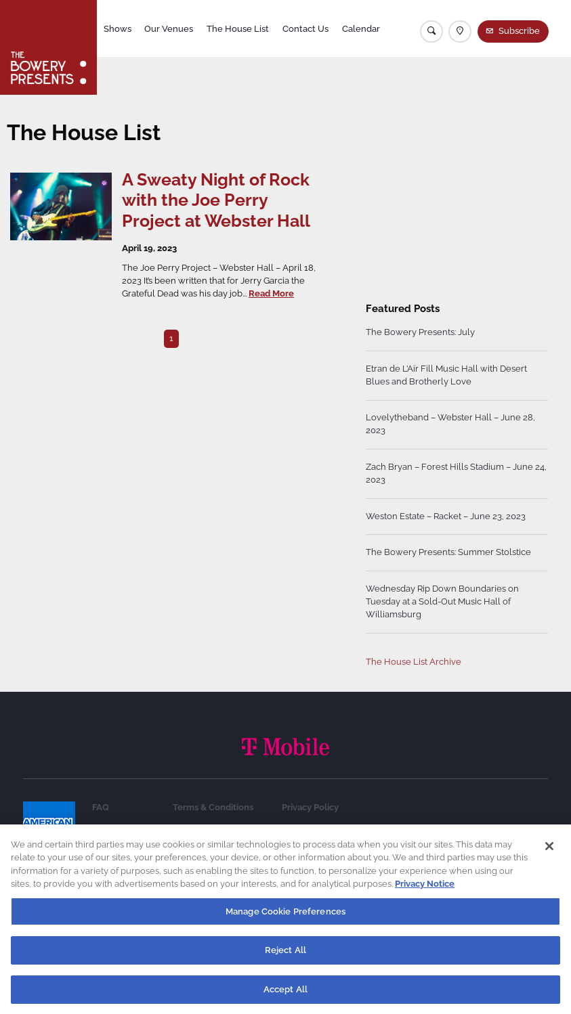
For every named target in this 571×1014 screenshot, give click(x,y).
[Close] (549, 853)
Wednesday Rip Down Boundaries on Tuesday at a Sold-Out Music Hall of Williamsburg (442, 601)
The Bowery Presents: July (420, 332)
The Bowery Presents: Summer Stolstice (448, 552)
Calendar (361, 29)
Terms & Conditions (213, 807)
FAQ (100, 807)
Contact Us (305, 29)
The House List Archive (413, 662)
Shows (117, 29)
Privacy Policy (310, 807)
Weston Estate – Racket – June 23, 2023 (446, 516)
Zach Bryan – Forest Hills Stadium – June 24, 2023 (456, 473)
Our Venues (168, 29)
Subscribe (519, 31)
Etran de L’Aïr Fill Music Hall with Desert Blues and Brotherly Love (446, 375)
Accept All (285, 996)
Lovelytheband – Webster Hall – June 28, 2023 (450, 423)
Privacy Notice (424, 890)
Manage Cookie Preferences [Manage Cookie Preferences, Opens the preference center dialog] (285, 918)
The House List (238, 29)
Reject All (285, 957)
